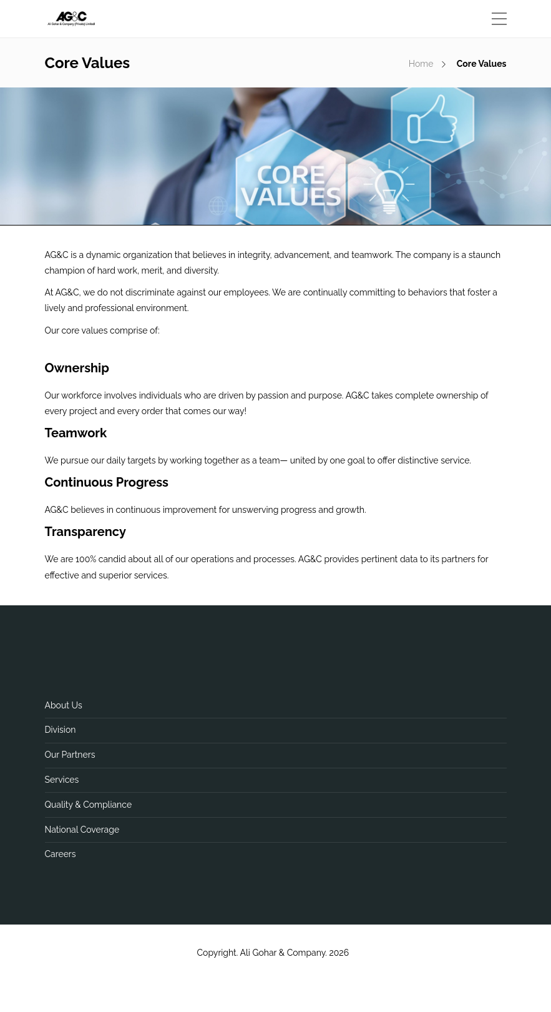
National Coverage (82, 830)
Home (421, 64)
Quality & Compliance (88, 805)
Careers (60, 854)
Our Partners (70, 755)
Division (60, 730)
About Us (63, 705)
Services (62, 780)
